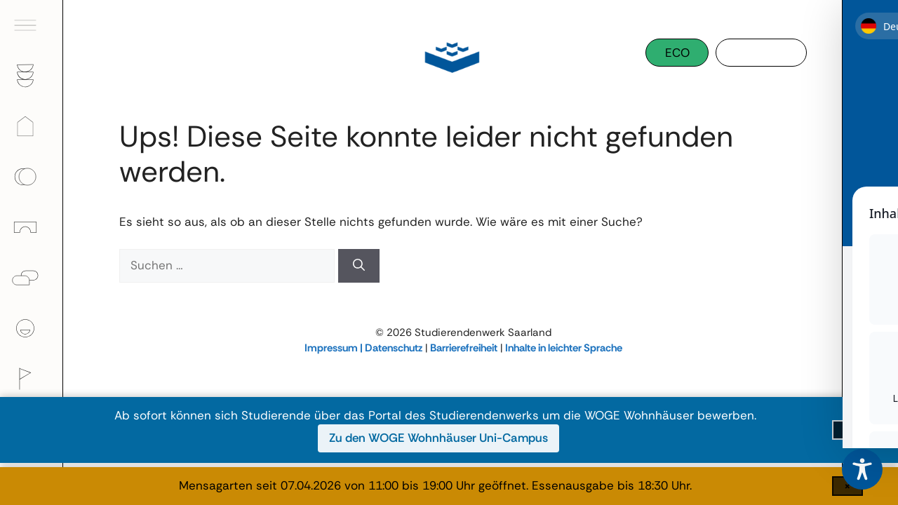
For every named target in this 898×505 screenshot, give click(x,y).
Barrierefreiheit (463, 348)
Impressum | (334, 348)
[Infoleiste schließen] (847, 430)
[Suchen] (359, 266)
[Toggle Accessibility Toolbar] (862, 469)
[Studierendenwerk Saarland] (449, 56)
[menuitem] (31, 25)
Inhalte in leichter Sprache (563, 348)
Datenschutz (393, 348)
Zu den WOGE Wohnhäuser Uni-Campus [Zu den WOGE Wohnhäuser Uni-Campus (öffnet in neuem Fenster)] (438, 437)
